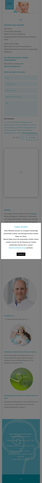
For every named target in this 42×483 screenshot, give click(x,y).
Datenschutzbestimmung (17, 248)
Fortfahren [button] (21, 254)
